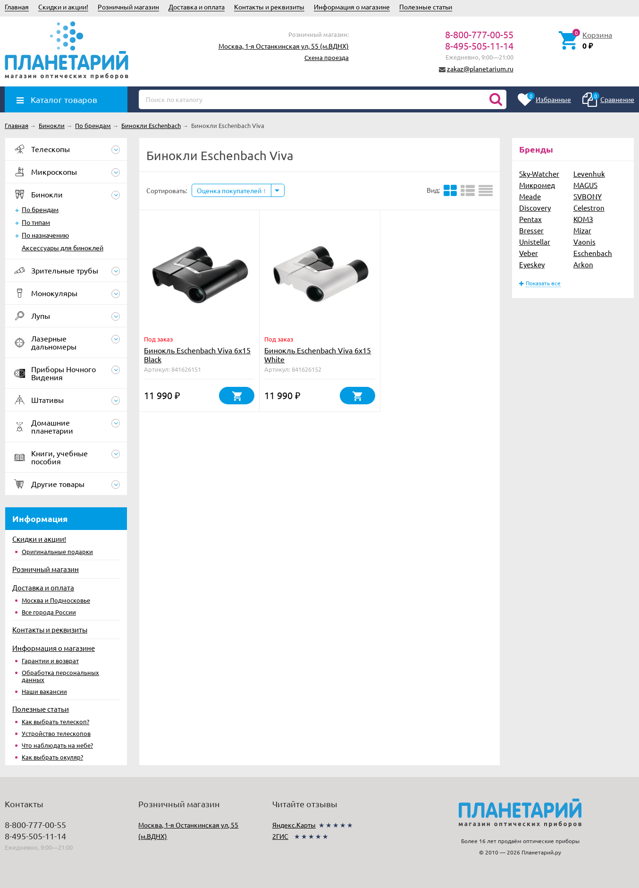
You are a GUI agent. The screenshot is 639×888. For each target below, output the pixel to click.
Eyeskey (532, 264)
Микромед (537, 184)
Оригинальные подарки (57, 551)
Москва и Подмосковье (56, 600)
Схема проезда (326, 57)
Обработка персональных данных (60, 675)
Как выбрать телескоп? (55, 721)
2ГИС (280, 836)
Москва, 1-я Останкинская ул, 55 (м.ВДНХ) (284, 46)
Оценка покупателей (231, 190)
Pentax (530, 218)
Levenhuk (589, 173)
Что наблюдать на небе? (57, 745)
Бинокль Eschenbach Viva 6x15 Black (197, 354)
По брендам (40, 209)
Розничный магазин (128, 6)
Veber (528, 252)
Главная (17, 6)
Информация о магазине (352, 6)
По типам (36, 222)
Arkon (583, 264)
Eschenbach (592, 252)
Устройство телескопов (56, 733)
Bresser (531, 230)
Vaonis (584, 241)
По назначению (45, 235)
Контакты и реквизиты (269, 6)
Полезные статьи (425, 6)
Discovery (535, 207)
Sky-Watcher (539, 173)
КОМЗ (583, 218)
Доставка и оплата (196, 6)
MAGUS (585, 184)
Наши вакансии (44, 691)
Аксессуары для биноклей (62, 247)
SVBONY (587, 196)
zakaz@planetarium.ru (480, 68)
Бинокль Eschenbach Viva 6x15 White (317, 354)
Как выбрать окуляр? (52, 757)
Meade (530, 196)
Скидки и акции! (63, 6)
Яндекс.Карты (294, 824)
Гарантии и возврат (50, 661)
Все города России (49, 612)
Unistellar (534, 241)
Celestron (589, 207)
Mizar (582, 230)
